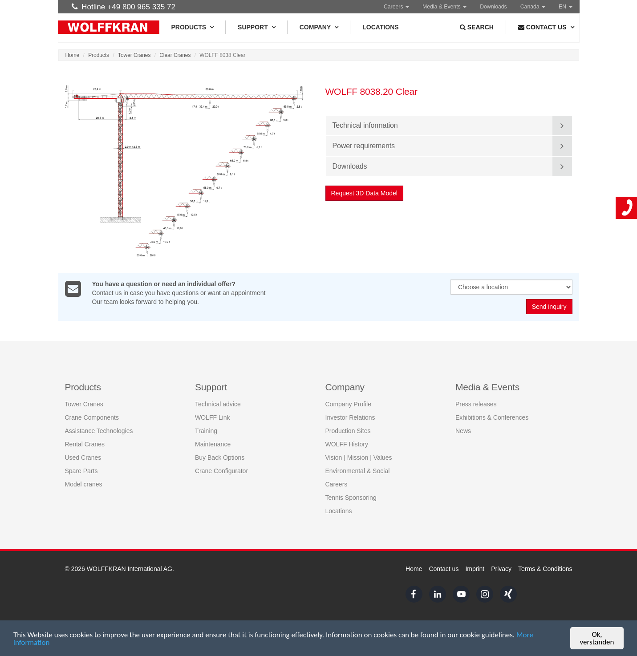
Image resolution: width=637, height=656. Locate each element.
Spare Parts (81, 470)
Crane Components (92, 417)
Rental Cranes (85, 444)
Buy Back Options (219, 457)
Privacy (501, 568)
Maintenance (213, 444)
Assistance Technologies (99, 430)
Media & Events (444, 7)
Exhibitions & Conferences (491, 417)
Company (319, 27)
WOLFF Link (212, 417)
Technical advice (218, 404)
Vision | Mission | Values (358, 457)
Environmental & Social (357, 470)
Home (72, 55)
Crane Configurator (221, 470)
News (463, 430)
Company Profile (348, 404)
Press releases (476, 404)
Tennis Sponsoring (351, 497)
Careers (396, 7)
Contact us (443, 568)
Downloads (493, 7)
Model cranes (83, 484)
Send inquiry (549, 307)
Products (192, 27)
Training (206, 430)
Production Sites (348, 430)
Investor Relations (350, 417)
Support (256, 27)
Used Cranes (83, 457)
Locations (380, 27)
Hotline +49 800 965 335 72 (124, 6)
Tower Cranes (134, 55)
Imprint (474, 568)
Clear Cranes (175, 55)
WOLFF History (346, 444)
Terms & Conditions (545, 568)
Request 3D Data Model (364, 193)
